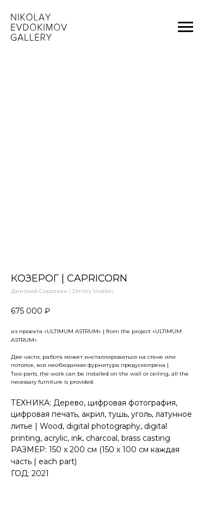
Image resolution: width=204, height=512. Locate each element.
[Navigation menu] (185, 27)
